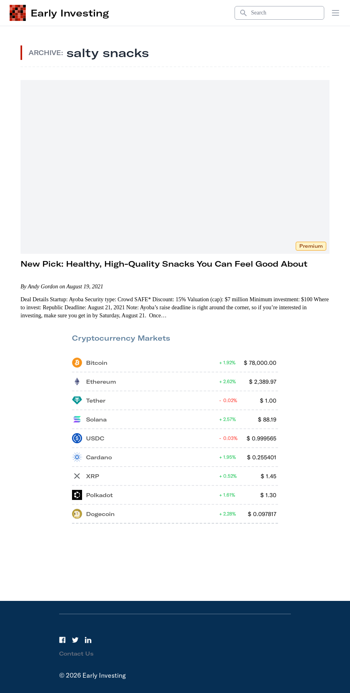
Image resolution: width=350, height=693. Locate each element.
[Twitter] (75, 640)
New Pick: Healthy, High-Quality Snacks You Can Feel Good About (164, 264)
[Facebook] (62, 640)
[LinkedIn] (88, 640)
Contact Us (76, 653)
